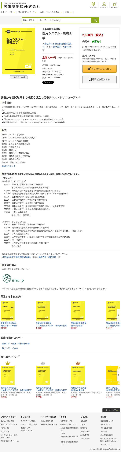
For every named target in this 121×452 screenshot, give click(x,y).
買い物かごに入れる (99, 68)
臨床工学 (6, 343)
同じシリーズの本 (10, 348)
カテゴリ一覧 (6, 12)
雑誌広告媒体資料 (47, 421)
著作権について (66, 421)
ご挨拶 (82, 424)
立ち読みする (17, 77)
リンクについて (106, 444)
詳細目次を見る (8, 166)
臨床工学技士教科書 (21, 343)
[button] (118, 315)
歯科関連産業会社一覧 (49, 424)
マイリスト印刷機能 (28, 421)
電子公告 (103, 431)
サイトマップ (105, 424)
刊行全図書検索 (106, 428)
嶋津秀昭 (57, 47)
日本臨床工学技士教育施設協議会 (16, 257)
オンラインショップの (10, 436)
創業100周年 (85, 438)
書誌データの (30, 429)
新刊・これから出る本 (49, 12)
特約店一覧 (5, 428)
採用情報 (83, 428)
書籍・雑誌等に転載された (69, 441)
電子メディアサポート (9, 424)
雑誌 (67, 12)
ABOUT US (84, 435)
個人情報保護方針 (106, 435)
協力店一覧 (5, 431)
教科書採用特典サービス (10, 441)
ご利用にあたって (106, 421)
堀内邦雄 (67, 47)
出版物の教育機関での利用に (69, 431)
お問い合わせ (85, 431)
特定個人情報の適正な (109, 439)
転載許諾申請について (68, 424)
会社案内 (83, 421)
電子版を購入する (99, 79)
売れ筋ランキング (26, 12)
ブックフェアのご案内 (29, 424)
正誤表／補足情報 (7, 421)
